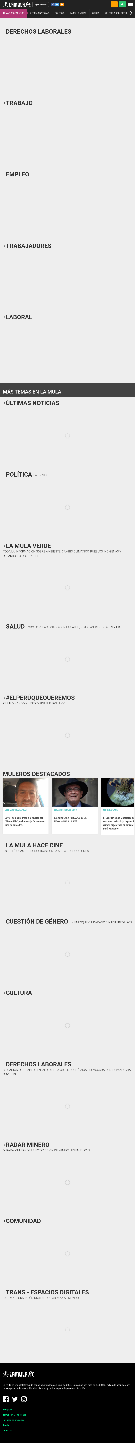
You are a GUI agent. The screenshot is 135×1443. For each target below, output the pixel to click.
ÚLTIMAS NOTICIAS (39, 13)
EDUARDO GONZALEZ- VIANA (65, 810)
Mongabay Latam (110, 810)
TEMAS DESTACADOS (13, 13)
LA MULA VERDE (78, 13)
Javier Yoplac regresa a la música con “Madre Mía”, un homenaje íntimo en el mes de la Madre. (25, 821)
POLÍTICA (59, 13)
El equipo (7, 1409)
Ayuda (6, 1425)
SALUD (95, 13)
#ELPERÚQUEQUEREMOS (117, 13)
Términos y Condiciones (14, 1415)
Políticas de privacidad (13, 1420)
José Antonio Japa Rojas (16, 810)
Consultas (8, 1430)
